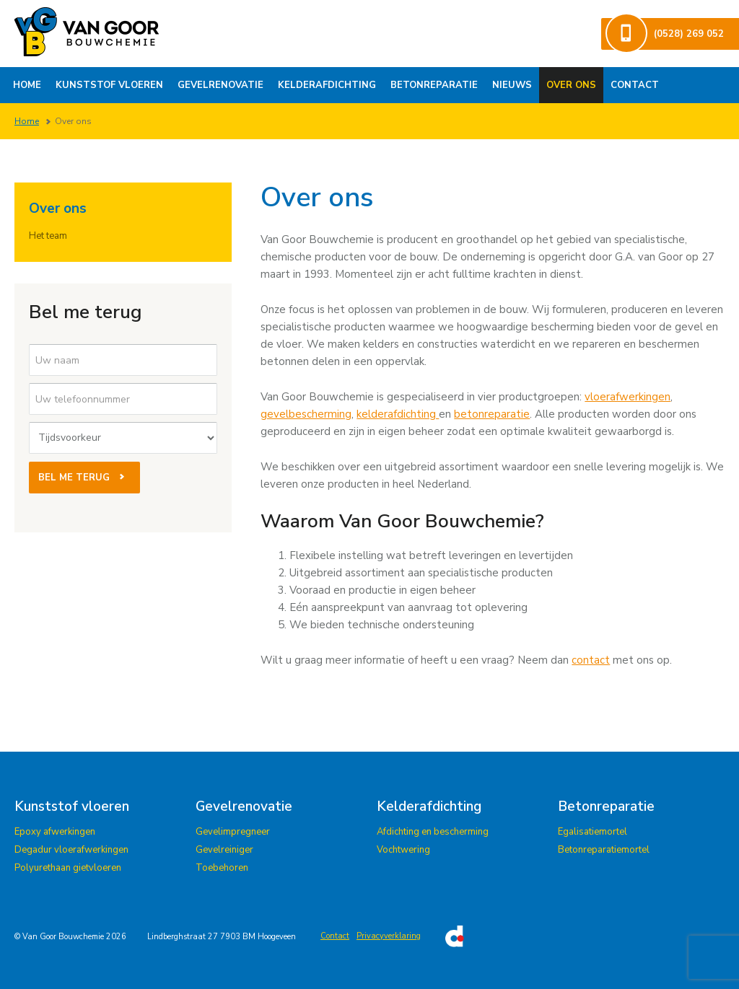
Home (27, 85)
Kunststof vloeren (109, 85)
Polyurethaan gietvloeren (67, 867)
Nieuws (512, 85)
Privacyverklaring (389, 936)
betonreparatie (492, 414)
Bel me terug (84, 477)
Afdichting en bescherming (433, 831)
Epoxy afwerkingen (54, 831)
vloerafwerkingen (627, 397)
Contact (635, 85)
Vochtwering (403, 849)
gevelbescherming (306, 414)
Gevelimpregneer (233, 831)
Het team (48, 235)
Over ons (571, 85)
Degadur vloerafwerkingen (71, 849)
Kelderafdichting (327, 85)
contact (591, 660)
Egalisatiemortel (592, 831)
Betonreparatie (434, 85)
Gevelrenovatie (220, 85)
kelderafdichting (398, 414)
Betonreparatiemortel (604, 849)
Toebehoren (222, 867)
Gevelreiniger (224, 849)
